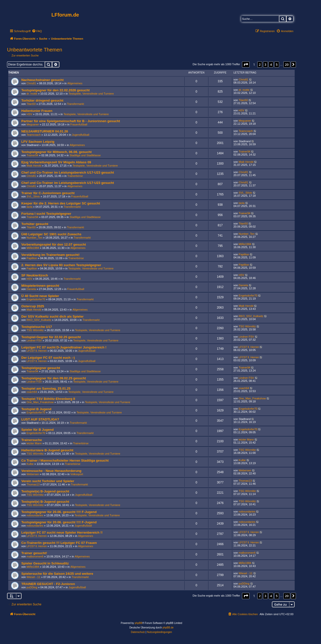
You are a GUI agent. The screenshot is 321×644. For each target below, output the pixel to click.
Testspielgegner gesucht (40, 368)
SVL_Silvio (33, 196)
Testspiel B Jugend (36, 409)
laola (29, 206)
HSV (29, 114)
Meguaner (33, 124)
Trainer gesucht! (34, 553)
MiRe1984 (33, 247)
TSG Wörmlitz (35, 330)
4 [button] (271, 64)
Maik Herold (34, 165)
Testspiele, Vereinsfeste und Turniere (91, 93)
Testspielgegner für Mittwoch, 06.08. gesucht (56, 152)
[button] (246, 64)
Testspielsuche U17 (36, 327)
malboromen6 (35, 556)
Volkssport (76, 474)
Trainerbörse (75, 175)
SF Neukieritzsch (34, 275)
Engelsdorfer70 (36, 299)
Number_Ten (34, 237)
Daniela (31, 289)
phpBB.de (168, 627)
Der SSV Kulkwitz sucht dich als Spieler (52, 316)
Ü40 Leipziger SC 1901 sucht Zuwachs (51, 234)
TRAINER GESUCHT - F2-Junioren (48, 584)
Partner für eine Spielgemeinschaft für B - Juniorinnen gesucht (70, 121)
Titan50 (31, 103)
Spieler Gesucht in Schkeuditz (45, 563)
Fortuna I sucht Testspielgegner (46, 214)
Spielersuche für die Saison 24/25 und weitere (57, 574)
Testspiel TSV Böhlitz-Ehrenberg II (48, 399)
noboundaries (35, 515)
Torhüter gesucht (34, 224)
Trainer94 (32, 155)
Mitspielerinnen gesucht (40, 286)
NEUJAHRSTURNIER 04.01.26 (44, 131)
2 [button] (260, 64)
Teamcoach (34, 134)
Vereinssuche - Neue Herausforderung (51, 471)
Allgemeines (75, 83)
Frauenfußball (78, 124)
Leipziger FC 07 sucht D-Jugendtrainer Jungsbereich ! (63, 347)
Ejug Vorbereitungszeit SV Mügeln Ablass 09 (56, 162)
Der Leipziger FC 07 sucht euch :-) (48, 358)
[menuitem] (37, 31)
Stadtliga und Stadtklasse (85, 155)
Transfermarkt (75, 103)
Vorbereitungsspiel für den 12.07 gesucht (53, 244)
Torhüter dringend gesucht (42, 100)
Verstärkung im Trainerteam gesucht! (50, 255)
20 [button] (287, 64)
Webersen (33, 474)
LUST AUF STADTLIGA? (40, 419)
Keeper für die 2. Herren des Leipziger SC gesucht (60, 203)
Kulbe (30, 463)
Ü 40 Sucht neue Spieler (40, 296)
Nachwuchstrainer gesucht (42, 80)
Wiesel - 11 (33, 577)
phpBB (138, 623)
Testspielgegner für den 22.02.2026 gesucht (55, 90)
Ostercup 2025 (32, 306)
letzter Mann (34, 443)
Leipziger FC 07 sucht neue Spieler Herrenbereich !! (62, 532)
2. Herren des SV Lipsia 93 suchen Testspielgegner (61, 265)
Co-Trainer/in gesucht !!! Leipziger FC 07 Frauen (59, 543)
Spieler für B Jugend (37, 430)
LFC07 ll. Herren (37, 350)
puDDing (32, 587)
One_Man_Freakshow (40, 402)
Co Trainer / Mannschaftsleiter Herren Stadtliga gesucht (65, 460)
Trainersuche (31, 440)
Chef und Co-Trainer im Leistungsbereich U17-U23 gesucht (67, 172)
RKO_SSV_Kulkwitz (39, 319)
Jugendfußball (80, 134)
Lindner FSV (34, 340)
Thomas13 (33, 484)
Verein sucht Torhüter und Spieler (47, 481)
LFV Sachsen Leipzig (37, 142)
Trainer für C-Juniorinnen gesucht (48, 193)
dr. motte (32, 93)
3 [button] (265, 64)
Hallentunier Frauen (36, 111)
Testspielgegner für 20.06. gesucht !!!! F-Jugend (59, 512)
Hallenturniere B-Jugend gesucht (47, 450)
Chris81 (31, 83)
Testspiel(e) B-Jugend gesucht (45, 491)
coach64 (32, 391)
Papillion (32, 258)
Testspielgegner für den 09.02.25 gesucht (53, 378)
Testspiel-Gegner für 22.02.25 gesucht (51, 337)
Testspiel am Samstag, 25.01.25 (45, 388)
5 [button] (277, 64)
